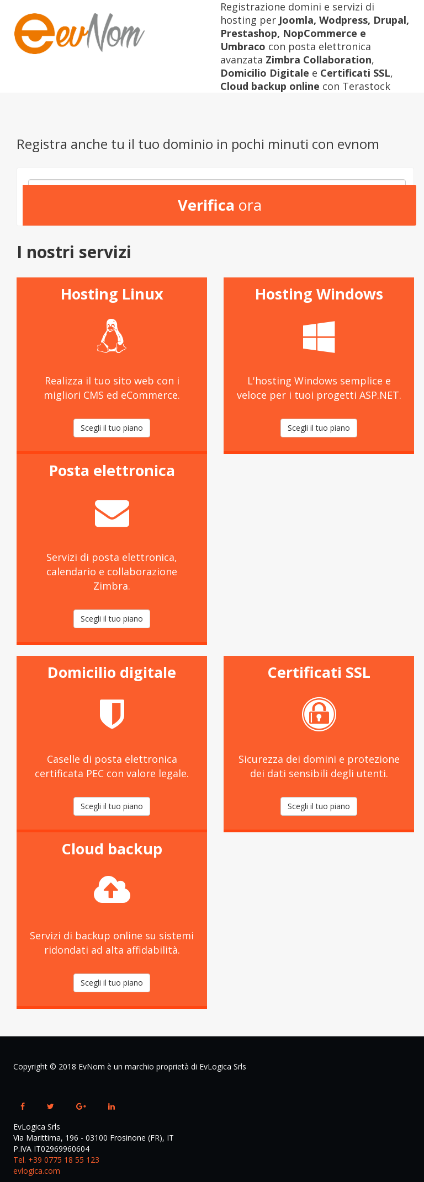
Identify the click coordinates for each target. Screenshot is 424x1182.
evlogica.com (36, 1170)
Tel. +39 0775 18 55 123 (56, 1159)
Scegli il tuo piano (112, 427)
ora (220, 205)
